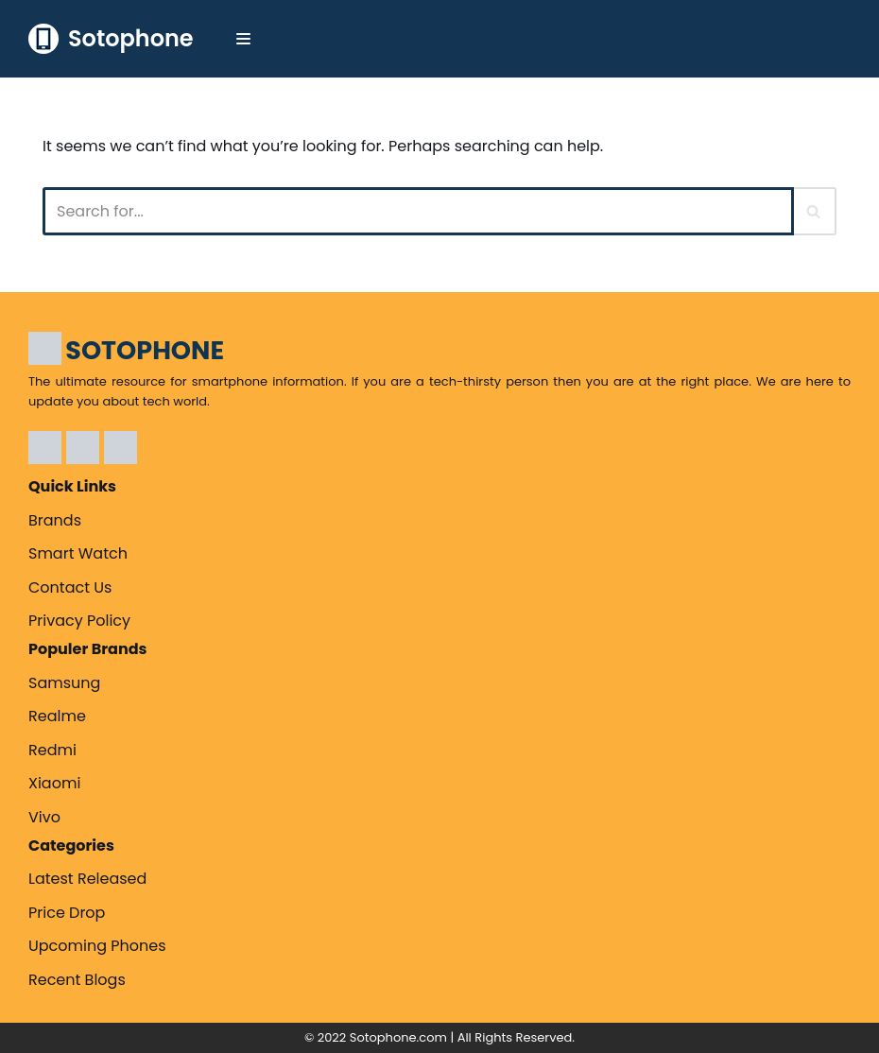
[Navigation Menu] (243, 39)
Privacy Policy (79, 620)
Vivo (44, 817)
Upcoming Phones (97, 946)
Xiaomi (54, 783)
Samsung (64, 683)
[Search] (418, 211)
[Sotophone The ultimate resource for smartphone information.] (111, 39)
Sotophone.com (398, 1037)
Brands (54, 520)
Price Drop (66, 913)
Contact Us (70, 587)
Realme (57, 716)
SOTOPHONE (144, 350)
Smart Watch (78, 553)
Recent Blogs (77, 980)
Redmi (52, 750)
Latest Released (87, 878)
